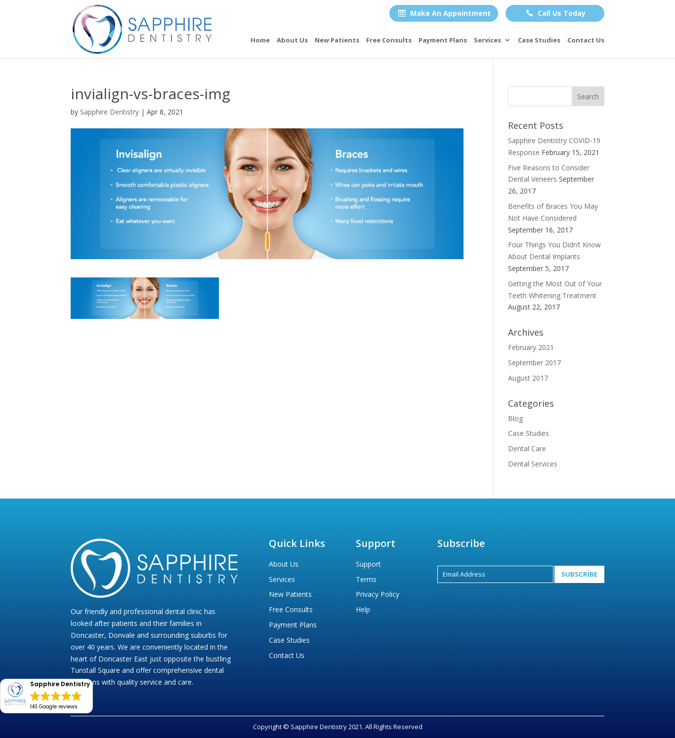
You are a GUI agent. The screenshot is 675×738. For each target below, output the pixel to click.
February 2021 (531, 347)
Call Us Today (556, 13)
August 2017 (528, 378)
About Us (292, 40)
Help (363, 609)
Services (487, 40)
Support (368, 564)
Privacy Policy (377, 594)
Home (260, 40)
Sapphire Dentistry (109, 112)
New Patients (337, 40)
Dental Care (527, 448)
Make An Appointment (444, 13)
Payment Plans (443, 40)
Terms (366, 579)
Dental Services (532, 463)
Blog (515, 418)
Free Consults (389, 40)
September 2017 (534, 362)
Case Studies (539, 40)
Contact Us (585, 40)
